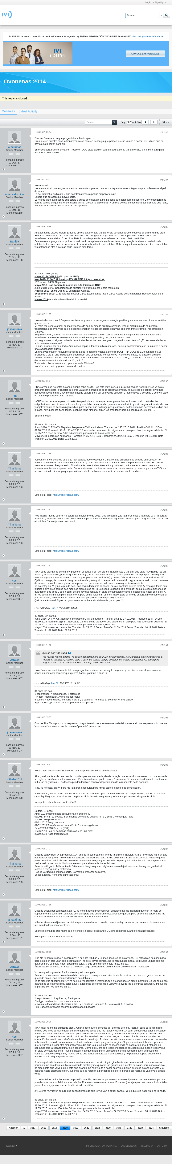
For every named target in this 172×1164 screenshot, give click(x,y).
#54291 (164, 454)
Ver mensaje (69, 653)
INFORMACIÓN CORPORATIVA (101, 1146)
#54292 (164, 510)
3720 (129, 1128)
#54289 (164, 314)
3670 (118, 1128)
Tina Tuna (14, 468)
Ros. (14, 395)
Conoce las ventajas (145, 53)
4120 (140, 1128)
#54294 (164, 645)
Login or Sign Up (155, 2)
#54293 (164, 566)
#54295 (164, 717)
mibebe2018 (14, 779)
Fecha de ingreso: (14, 159)
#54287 (164, 179)
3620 (65, 1128)
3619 (54, 1128)
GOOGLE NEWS (129, 1146)
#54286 (164, 132)
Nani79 (14, 241)
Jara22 (14, 659)
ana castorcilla (14, 194)
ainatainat (14, 147)
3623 (97, 1128)
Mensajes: (12, 165)
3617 (32, 1128)
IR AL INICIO (147, 1146)
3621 (75, 1128)
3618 (43, 1128)
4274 (151, 1128)
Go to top (162, 1146)
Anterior (13, 1128)
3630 (108, 1128)
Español (11, 1145)
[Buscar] (144, 15)
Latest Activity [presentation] (28, 111)
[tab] (28, 111)
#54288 (164, 227)
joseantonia (14, 329)
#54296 (164, 765)
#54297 (164, 849)
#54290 (164, 381)
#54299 (164, 952)
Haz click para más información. (149, 36)
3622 (86, 1128)
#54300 (164, 1022)
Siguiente (164, 1128)
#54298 (164, 905)
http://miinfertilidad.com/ (66, 494)
